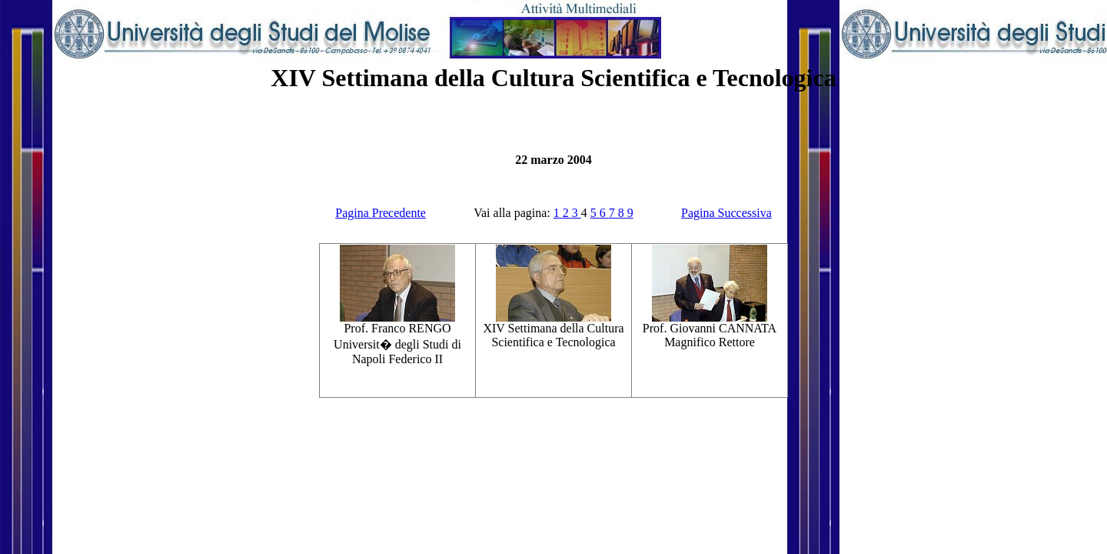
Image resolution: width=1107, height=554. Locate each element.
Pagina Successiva (726, 212)
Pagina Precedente (380, 212)
